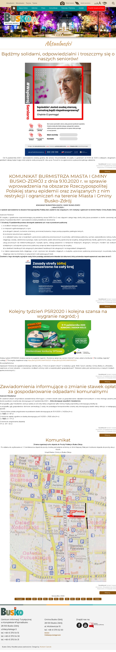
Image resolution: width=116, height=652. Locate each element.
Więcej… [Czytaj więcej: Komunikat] (108, 593)
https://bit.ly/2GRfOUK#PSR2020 (39, 360)
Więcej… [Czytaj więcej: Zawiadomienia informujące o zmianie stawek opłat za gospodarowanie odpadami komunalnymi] (108, 435)
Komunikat (58, 440)
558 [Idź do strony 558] (83, 599)
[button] (112, 22)
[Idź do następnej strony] (89, 599)
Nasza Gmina (23, 8)
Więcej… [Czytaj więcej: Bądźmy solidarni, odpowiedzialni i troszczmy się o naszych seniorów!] (108, 171)
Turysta (28, 3)
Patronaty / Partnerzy (68, 8)
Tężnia (34, 3)
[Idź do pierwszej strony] (20, 599)
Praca (43, 8)
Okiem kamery (70, 3)
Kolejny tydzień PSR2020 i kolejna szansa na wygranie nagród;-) (58, 314)
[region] (58, 22)
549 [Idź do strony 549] (34, 599)
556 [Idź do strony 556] (72, 599)
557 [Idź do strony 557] (78, 599)
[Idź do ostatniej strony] (97, 599)
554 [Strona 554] (61, 599)
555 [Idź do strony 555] (67, 599)
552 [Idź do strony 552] (50, 599)
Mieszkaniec (20, 3)
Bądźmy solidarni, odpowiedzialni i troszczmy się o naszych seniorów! (58, 56)
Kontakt (81, 8)
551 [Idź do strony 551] (45, 599)
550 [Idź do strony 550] (40, 599)
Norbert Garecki (45, 647)
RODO (46, 633)
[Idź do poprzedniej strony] (28, 599)
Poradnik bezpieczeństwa (96, 8)
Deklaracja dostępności (52, 635)
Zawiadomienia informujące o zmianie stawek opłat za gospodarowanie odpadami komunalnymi (58, 389)
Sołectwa (34, 8)
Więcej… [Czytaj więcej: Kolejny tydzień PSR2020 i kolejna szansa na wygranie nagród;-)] (108, 382)
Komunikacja (53, 8)
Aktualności (10, 3)
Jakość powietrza (85, 3)
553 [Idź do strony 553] (56, 599)
